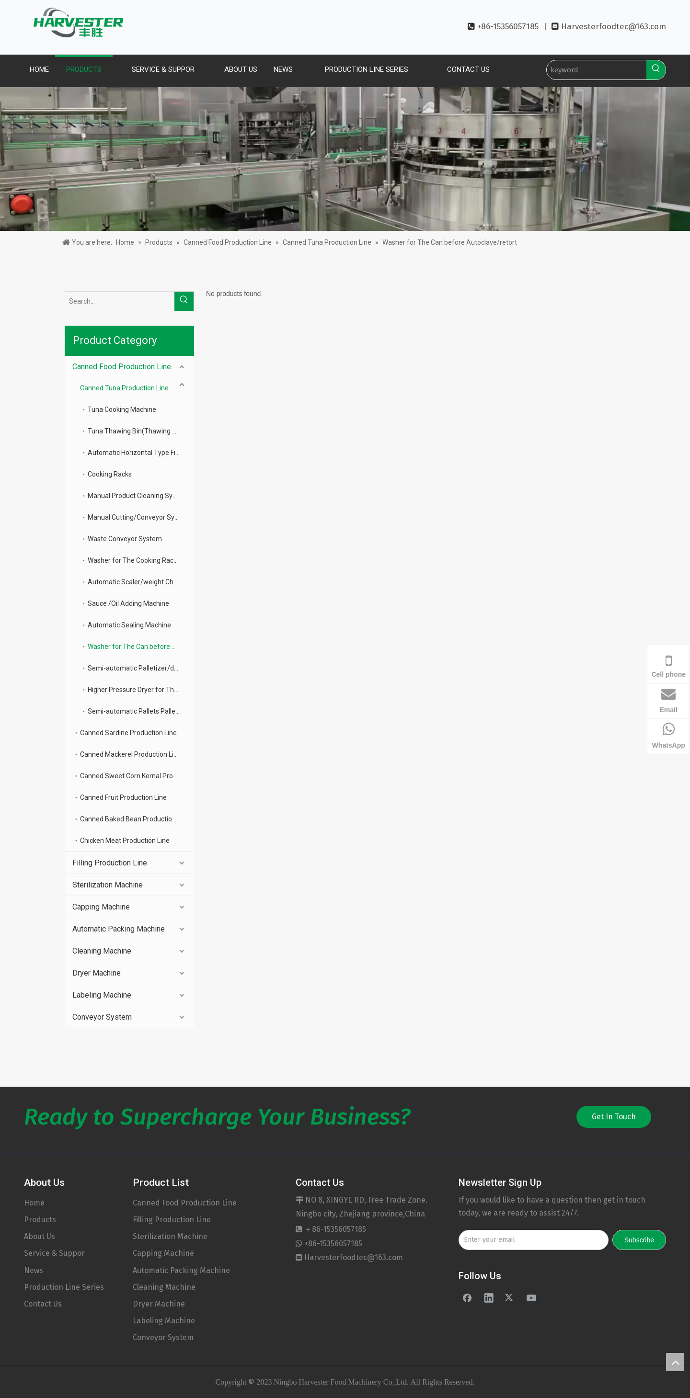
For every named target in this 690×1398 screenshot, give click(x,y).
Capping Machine (101, 906)
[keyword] (596, 70)
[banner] (345, 159)
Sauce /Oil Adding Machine (128, 603)
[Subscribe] (639, 1240)
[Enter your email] (534, 1240)
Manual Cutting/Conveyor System (139, 517)
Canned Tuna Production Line (124, 388)
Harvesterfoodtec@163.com (613, 27)
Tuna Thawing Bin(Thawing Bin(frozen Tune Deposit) (141, 431)
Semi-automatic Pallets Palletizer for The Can (141, 711)
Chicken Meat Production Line (125, 840)
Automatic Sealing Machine (129, 625)
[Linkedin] (488, 1297)
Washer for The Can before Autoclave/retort (141, 646)
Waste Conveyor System (125, 539)
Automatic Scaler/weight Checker (139, 582)
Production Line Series (64, 1287)
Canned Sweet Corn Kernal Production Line (137, 776)
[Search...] (119, 301)
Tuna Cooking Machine (122, 409)
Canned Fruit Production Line (123, 797)
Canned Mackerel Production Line (130, 754)
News (33, 1270)
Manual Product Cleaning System (138, 496)
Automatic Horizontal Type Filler (136, 452)
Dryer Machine (96, 972)
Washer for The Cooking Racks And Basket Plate (141, 560)
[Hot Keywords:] (656, 70)
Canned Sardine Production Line (128, 733)
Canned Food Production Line (121, 366)
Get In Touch (614, 1116)
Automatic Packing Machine (118, 928)
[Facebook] (467, 1297)
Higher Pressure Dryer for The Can (139, 689)
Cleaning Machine (101, 950)
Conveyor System (102, 1017)
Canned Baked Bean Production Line (135, 819)
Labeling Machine (101, 995)
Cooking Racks (110, 474)
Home (34, 1202)
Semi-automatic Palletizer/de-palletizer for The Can (141, 668)
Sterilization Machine (107, 884)
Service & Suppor (54, 1253)
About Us (39, 1236)
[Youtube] (531, 1297)
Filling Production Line (109, 862)
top (675, 1362)
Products (40, 1219)
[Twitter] (509, 1297)
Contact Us (43, 1303)
